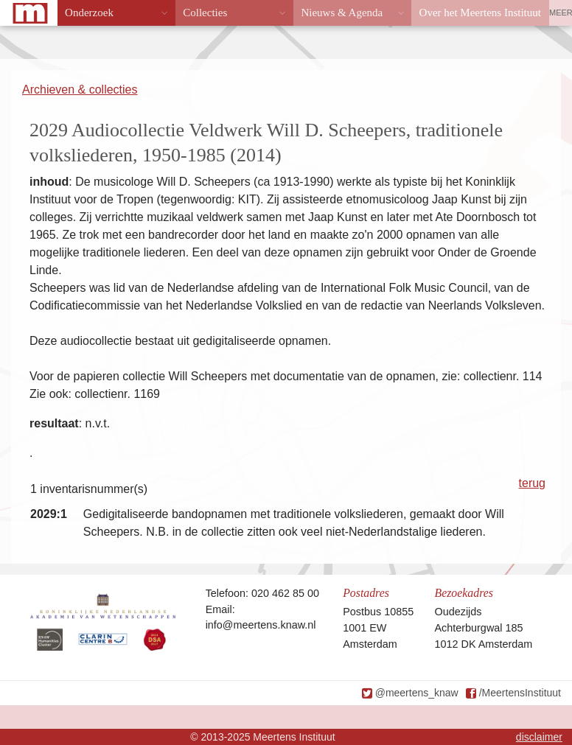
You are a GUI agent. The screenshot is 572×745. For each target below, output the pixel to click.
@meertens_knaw (416, 693)
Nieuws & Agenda (342, 12)
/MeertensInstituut (520, 693)
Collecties (205, 12)
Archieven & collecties (80, 89)
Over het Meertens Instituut (480, 12)
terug (532, 483)
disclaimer (539, 737)
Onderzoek (89, 12)
